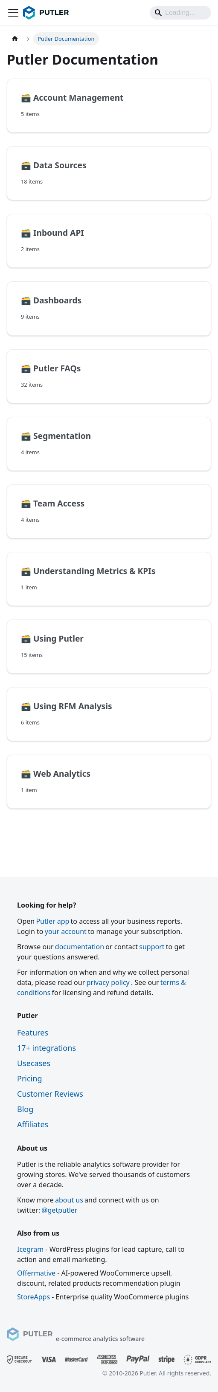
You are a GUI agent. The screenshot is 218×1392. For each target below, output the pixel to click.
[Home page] (15, 38)
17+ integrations (46, 1048)
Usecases (33, 1063)
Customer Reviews (50, 1094)
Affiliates (32, 1124)
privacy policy (107, 982)
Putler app (52, 921)
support (151, 946)
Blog (25, 1109)
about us (69, 1200)
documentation (79, 946)
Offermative (36, 1273)
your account (66, 931)
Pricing (29, 1078)
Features (32, 1032)
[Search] (180, 13)
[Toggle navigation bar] (13, 12)
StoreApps (33, 1296)
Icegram (30, 1249)
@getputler (59, 1210)
